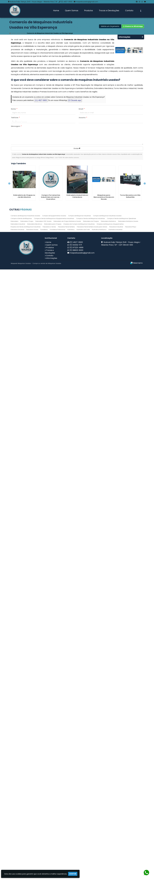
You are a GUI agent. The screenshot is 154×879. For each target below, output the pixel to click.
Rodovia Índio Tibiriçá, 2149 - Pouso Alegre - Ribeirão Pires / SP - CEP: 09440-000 (121, 853)
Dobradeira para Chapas (52, 834)
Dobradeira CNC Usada (43, 831)
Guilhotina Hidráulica (99, 839)
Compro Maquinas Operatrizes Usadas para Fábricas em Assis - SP (22, 559)
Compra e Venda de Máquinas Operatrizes (121, 828)
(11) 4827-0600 (66, 2)
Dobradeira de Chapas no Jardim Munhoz (22, 197)
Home (56, 10)
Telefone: (15, 117)
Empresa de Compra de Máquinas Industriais (79, 834)
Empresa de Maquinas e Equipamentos (110, 834)
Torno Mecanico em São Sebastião (22, 340)
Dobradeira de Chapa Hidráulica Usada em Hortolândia (22, 630)
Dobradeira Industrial (18, 834)
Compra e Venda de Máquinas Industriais (90, 828)
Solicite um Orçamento (110, 26)
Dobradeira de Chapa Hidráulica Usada (67, 831)
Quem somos (52, 854)
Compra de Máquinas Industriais (79, 825)
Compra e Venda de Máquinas (21, 828)
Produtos (88, 10)
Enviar (77, 148)
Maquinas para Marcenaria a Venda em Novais (22, 305)
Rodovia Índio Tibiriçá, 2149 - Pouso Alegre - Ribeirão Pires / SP (33, 2)
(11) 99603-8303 (76, 859)
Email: (82, 109)
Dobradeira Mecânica (34, 834)
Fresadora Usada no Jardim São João (22, 773)
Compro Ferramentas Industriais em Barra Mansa (22, 414)
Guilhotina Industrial (115, 839)
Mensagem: (16, 126)
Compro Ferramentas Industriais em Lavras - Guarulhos (22, 234)
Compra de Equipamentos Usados (54, 825)
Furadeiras (44, 839)
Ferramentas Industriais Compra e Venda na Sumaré (22, 521)
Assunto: (83, 117)
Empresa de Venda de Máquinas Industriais (26, 836)
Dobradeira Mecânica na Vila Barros (22, 377)
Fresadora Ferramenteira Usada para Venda (92, 836)
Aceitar (72, 874)
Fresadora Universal (17, 839)
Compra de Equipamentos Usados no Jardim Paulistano (22, 595)
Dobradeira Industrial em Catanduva (22, 268)
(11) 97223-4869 (76, 857)
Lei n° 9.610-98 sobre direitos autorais (67, 157)
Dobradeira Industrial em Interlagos (22, 665)
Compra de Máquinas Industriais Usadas (107, 825)
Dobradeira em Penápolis (22, 484)
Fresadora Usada (32, 839)
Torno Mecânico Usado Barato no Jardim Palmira (22, 738)
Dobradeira (14, 831)
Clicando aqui (74, 100)
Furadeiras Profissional (57, 839)
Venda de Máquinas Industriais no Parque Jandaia (22, 449)
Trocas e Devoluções (109, 10)
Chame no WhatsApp (133, 26)
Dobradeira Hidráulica (108, 831)
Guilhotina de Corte (83, 839)
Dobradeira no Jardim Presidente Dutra (22, 702)
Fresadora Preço (130, 836)
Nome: (14, 109)
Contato (129, 10)
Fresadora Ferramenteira (66, 836)
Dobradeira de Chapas (91, 831)
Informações (51, 867)
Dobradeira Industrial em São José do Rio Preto (22, 810)
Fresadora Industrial (116, 836)
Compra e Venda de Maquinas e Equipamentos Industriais (54, 828)
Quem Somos (71, 10)
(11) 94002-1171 (76, 854)
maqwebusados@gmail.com (87, 2)
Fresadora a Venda (49, 836)
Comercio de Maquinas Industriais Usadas (25, 825)
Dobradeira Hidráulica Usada (128, 831)
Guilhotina (70, 839)
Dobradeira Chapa (26, 831)
